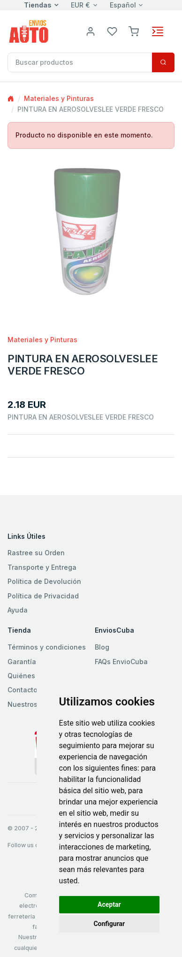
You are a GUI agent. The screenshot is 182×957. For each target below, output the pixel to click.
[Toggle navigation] (157, 31)
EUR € (80, 5)
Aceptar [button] (109, 904)
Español (123, 5)
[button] (134, 31)
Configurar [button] (109, 923)
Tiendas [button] (38, 5)
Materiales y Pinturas (59, 98)
